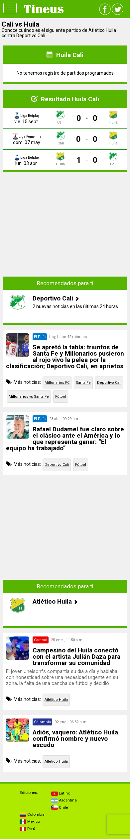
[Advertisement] (65, 223)
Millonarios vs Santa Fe (29, 396)
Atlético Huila (56, 700)
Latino (60, 793)
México (30, 821)
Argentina (64, 800)
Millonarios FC (57, 382)
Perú (27, 828)
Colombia (32, 814)
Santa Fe (83, 382)
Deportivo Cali (109, 382)
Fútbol (60, 396)
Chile (59, 807)
